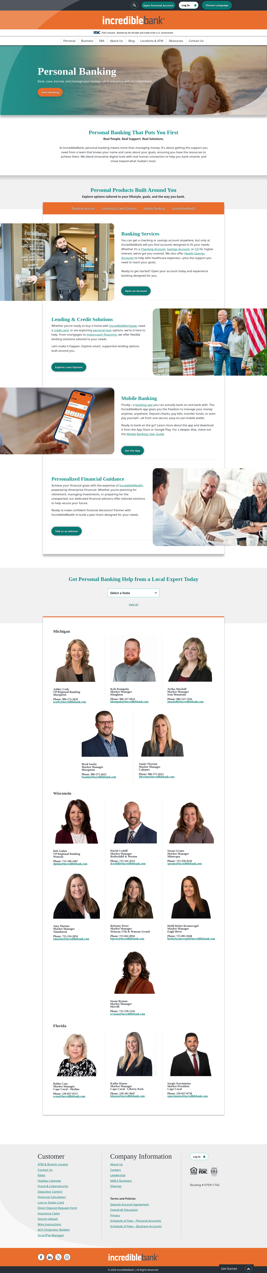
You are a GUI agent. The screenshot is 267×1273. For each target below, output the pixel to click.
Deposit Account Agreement (129, 1204)
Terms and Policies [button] (123, 1198)
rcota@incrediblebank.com (69, 1095)
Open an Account (136, 291)
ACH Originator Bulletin (54, 1229)
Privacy (115, 1215)
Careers (115, 1169)
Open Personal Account (158, 5)
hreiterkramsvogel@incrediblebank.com (191, 938)
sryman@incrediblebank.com (127, 1013)
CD (197, 249)
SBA (101, 41)
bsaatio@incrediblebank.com (99, 776)
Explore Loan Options (69, 367)
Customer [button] (51, 1156)
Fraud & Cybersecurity (53, 1186)
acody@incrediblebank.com (69, 701)
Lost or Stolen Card (51, 1202)
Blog (131, 41)
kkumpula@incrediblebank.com (129, 701)
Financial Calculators (52, 1197)
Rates (41, 1175)
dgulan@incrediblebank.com (70, 863)
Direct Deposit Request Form (57, 1208)
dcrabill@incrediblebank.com (128, 863)
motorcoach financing (102, 335)
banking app (144, 405)
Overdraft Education (124, 1209)
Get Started (236, 1268)
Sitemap (115, 1186)
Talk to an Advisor (66, 531)
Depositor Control (50, 1191)
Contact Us (196, 41)
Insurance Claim (49, 1213)
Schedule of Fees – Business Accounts (136, 1226)
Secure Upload (48, 1218)
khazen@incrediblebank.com (127, 1095)
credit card (61, 330)
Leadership (118, 1175)
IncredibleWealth (184, 208)
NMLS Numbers (121, 1180)
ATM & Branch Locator (53, 1164)
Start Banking (50, 92)
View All (133, 604)
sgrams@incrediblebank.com (184, 863)
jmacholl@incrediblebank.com (185, 701)
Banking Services (83, 208)
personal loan (102, 330)
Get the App (132, 450)
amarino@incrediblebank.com (71, 938)
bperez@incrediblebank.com (127, 938)
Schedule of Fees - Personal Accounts (135, 1220)
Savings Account (178, 249)
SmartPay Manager (51, 1235)
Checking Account (153, 249)
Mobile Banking (154, 208)
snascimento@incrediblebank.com (187, 1095)
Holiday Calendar (49, 1180)
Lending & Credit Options (119, 208)
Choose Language (217, 5)
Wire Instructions (49, 1224)
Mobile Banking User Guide (145, 434)
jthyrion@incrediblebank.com (156, 776)
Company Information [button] (141, 1156)
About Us (116, 41)
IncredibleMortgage (123, 326)
